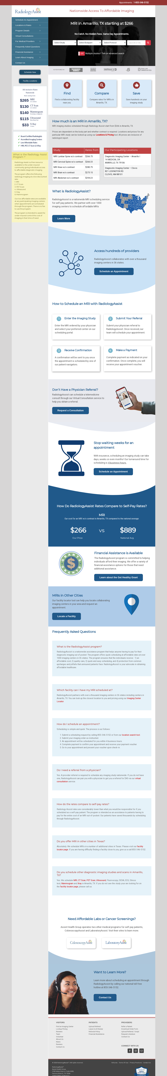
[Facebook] (130, 1051)
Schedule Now (30, 72)
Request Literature (128, 1034)
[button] (81, 54)
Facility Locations (30, 81)
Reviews (59, 1032)
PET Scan (91, 880)
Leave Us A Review (96, 1029)
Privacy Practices (136, 1063)
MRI (75, 880)
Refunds (114, 1063)
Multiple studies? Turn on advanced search (104, 53)
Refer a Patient (126, 1026)
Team (58, 1034)
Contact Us (60, 1047)
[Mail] (141, 1051)
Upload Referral (95, 1026)
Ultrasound (101, 880)
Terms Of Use (123, 1063)
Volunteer (59, 1037)
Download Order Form (129, 1029)
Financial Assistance (96, 1034)
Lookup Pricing (61, 1029)
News (58, 1042)
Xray (80, 883)
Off (82, 53)
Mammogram (67, 883)
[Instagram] (135, 1051)
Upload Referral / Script (130, 1032)
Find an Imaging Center (64, 1026)
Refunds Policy (94, 1032)
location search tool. (131, 735)
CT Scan (82, 880)
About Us (59, 1039)
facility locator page (69, 886)
